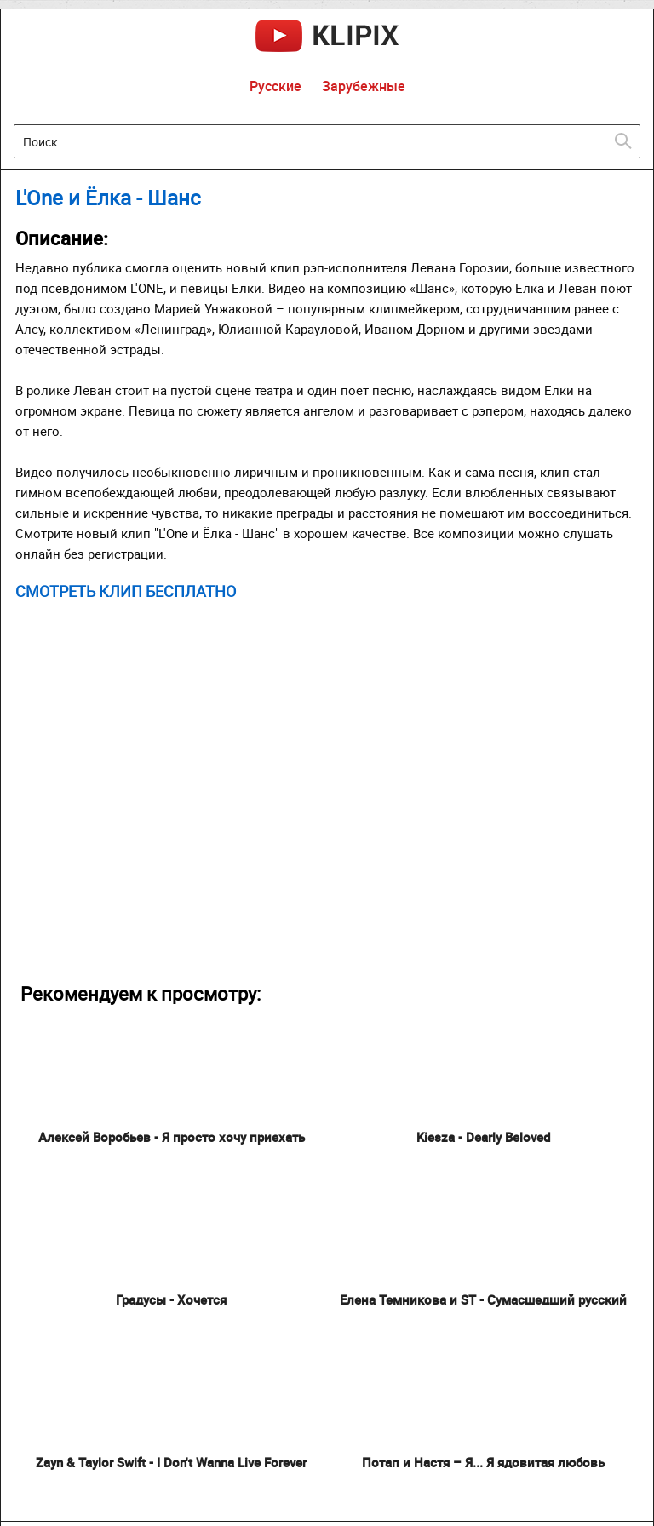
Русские (275, 86)
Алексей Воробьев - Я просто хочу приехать (171, 1136)
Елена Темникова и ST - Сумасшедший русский (483, 1299)
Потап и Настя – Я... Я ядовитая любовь (483, 1462)
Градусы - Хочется (171, 1299)
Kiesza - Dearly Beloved (483, 1136)
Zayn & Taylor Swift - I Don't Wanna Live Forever (171, 1462)
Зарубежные (363, 86)
